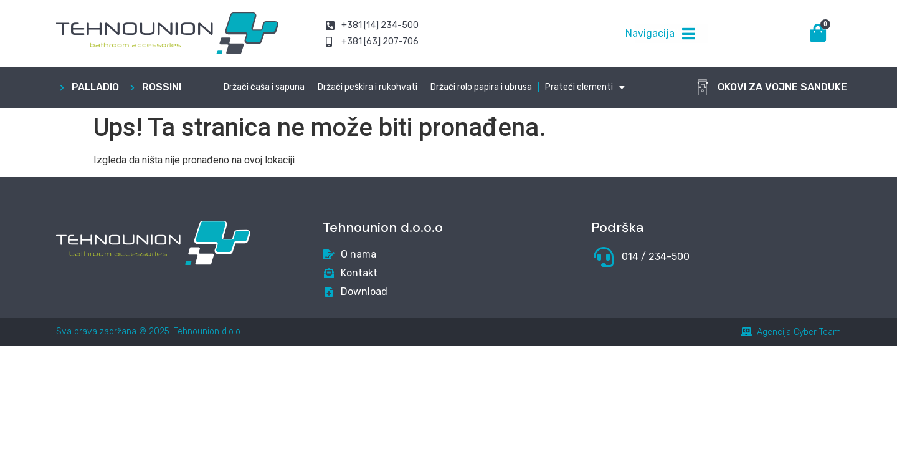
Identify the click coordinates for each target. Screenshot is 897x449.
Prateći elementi (585, 87)
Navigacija (650, 33)
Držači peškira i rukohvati (367, 87)
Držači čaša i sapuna (264, 87)
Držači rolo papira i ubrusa (481, 87)
